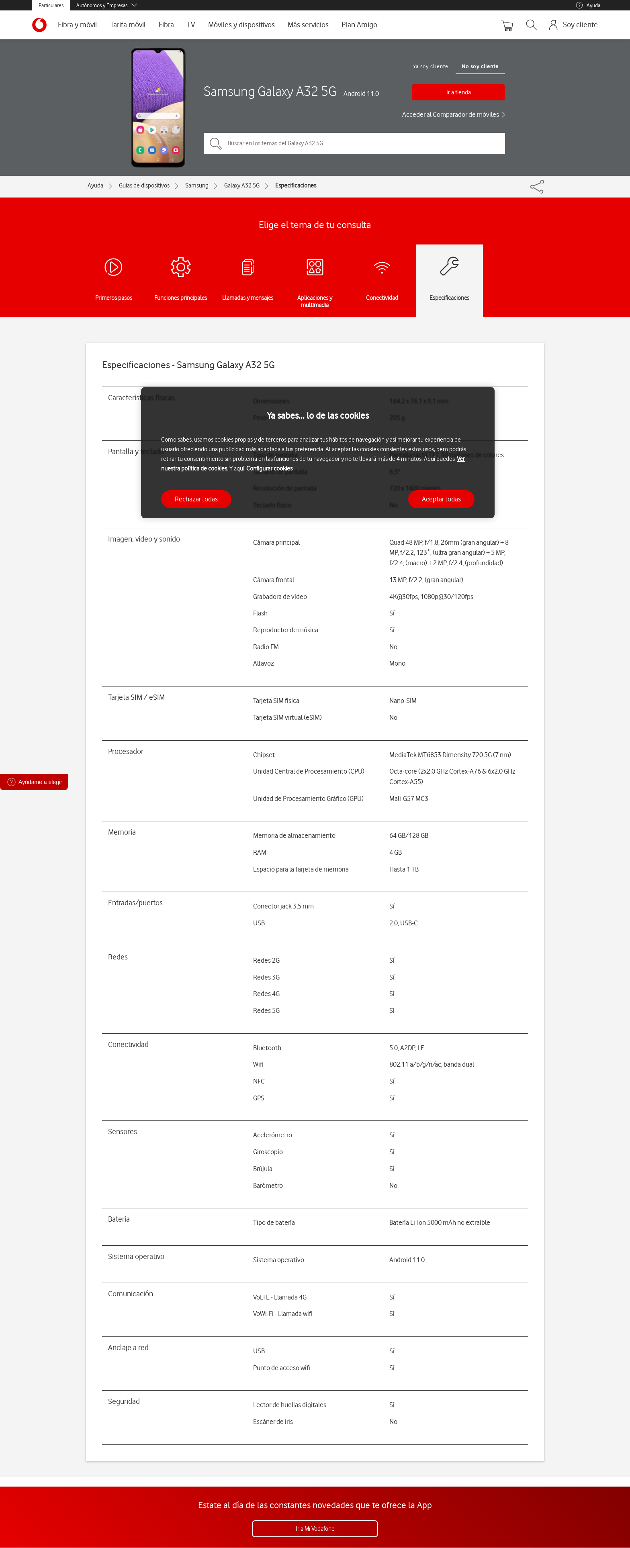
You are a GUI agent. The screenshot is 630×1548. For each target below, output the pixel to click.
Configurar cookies (269, 468)
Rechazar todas (196, 499)
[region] (318, 452)
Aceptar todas (441, 499)
